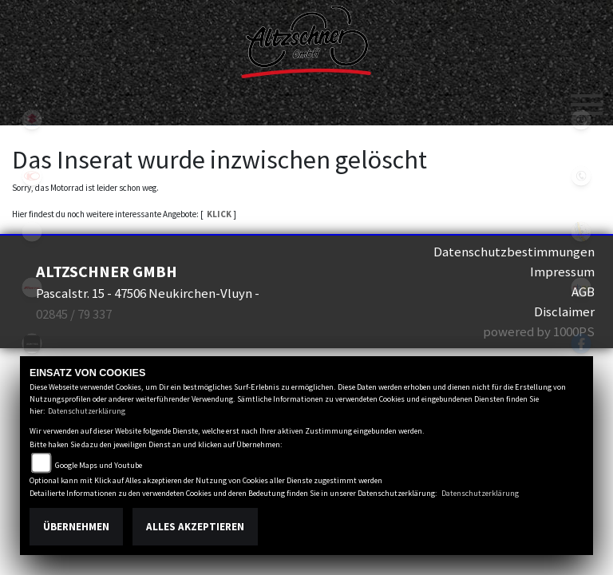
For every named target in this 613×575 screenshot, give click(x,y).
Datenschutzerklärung (86, 411)
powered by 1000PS (539, 331)
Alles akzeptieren (195, 526)
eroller (32, 232)
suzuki (32, 120)
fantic (32, 287)
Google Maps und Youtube (98, 465)
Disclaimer (564, 311)
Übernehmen (76, 526)
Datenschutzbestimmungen (514, 251)
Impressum (562, 271)
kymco (32, 176)
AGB (583, 291)
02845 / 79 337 (74, 314)
